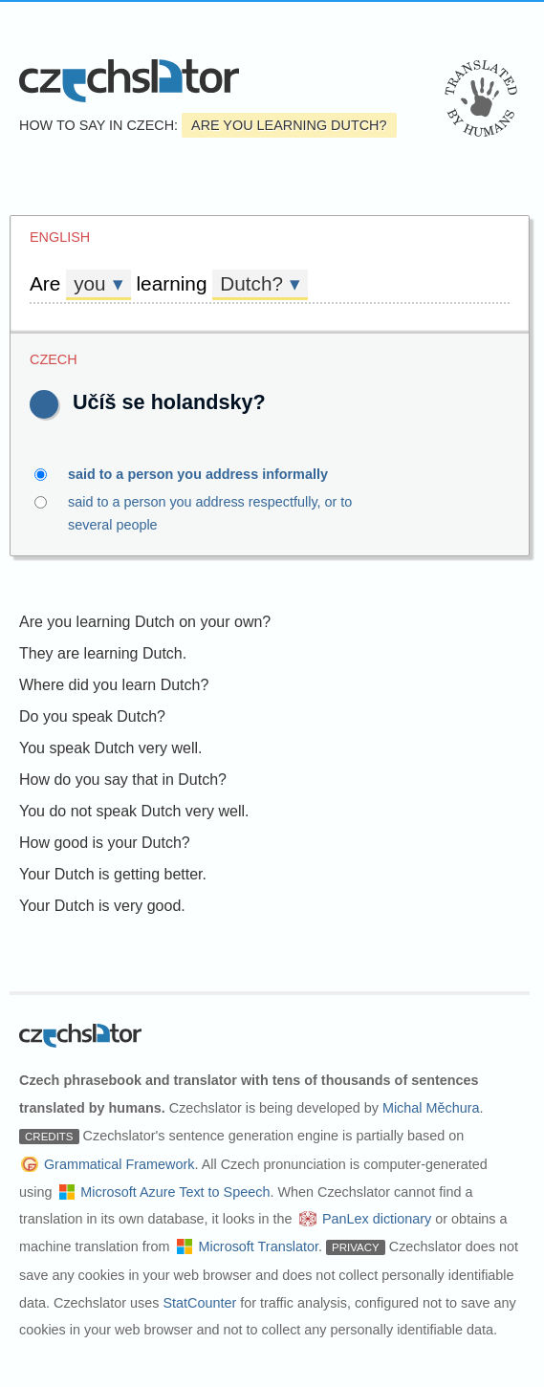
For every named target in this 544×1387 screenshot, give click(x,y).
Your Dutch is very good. (102, 906)
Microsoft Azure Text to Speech (175, 1192)
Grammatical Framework (119, 1164)
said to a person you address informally (208, 474)
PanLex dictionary (376, 1218)
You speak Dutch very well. (111, 748)
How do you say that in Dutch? (123, 779)
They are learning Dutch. (102, 653)
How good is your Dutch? (104, 842)
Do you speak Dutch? (92, 716)
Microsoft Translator (258, 1246)
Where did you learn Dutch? (113, 685)
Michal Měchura (431, 1108)
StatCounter (199, 1303)
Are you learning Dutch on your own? (145, 622)
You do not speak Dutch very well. (134, 811)
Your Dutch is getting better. (113, 874)
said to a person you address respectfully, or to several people (272, 511)
